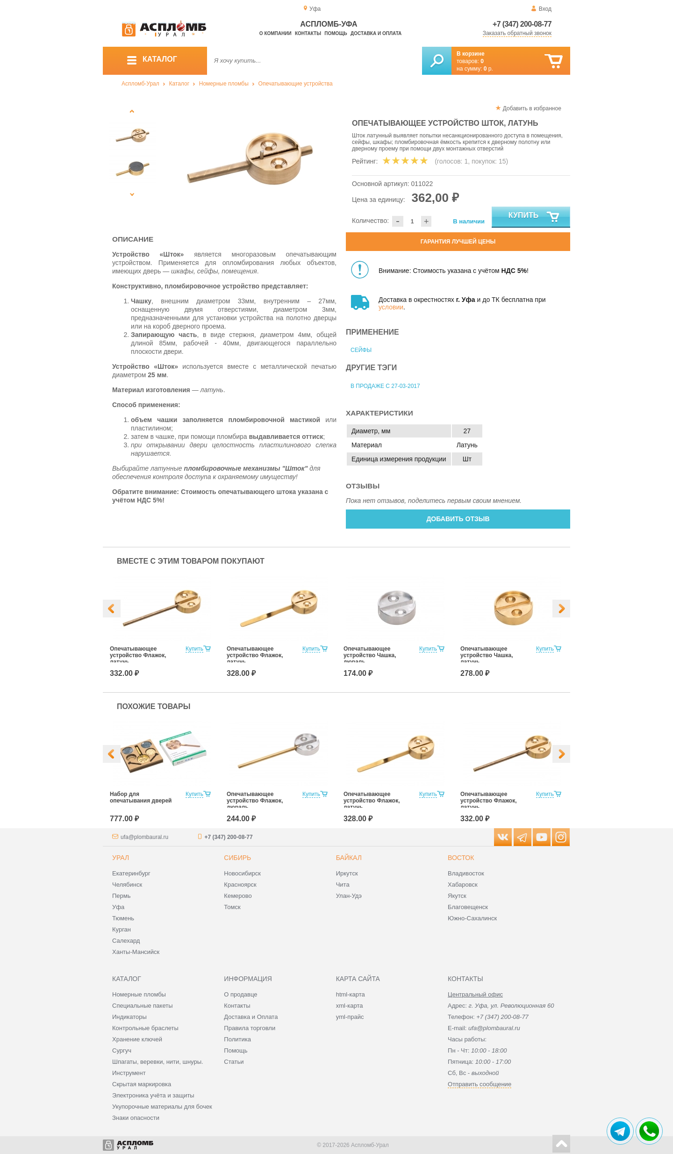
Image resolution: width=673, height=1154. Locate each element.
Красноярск (240, 884)
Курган (121, 929)
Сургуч (121, 1050)
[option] (248, 161)
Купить (534, 217)
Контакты (308, 33)
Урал (120, 857)
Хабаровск (463, 884)
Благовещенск (468, 906)
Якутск (457, 895)
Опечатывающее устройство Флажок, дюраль (255, 800)
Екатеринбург (131, 873)
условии (391, 307)
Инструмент (129, 1072)
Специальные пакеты (142, 1005)
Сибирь (237, 857)
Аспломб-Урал (140, 83)
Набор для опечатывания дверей (141, 797)
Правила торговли (249, 1028)
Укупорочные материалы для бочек (162, 1106)
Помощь (335, 33)
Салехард (126, 940)
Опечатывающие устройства (295, 83)
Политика (237, 1039)
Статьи (233, 1061)
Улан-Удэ (349, 895)
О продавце (240, 994)
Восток (461, 857)
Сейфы (361, 350)
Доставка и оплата (376, 33)
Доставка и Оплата (251, 1016)
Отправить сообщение (479, 1084)
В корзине (471, 53)
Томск (232, 906)
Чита (343, 884)
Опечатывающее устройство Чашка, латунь (486, 655)
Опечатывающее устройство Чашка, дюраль (370, 655)
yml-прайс (350, 1016)
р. (488, 68)
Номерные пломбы (224, 83)
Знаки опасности (135, 1117)
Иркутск (347, 873)
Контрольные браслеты (145, 1028)
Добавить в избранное (532, 108)
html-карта (350, 994)
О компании (275, 33)
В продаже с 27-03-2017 (385, 386)
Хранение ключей (137, 1039)
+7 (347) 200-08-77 (522, 24)
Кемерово (237, 895)
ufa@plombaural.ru (144, 837)
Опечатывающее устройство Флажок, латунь (138, 655)
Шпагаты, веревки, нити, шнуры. (157, 1061)
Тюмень (123, 918)
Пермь (121, 895)
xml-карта (349, 1005)
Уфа (118, 906)
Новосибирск (242, 873)
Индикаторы (129, 1016)
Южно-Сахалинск (472, 918)
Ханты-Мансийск (135, 951)
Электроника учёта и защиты (153, 1095)
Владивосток (466, 873)
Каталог (179, 83)
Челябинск (127, 884)
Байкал (349, 857)
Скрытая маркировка (141, 1084)
